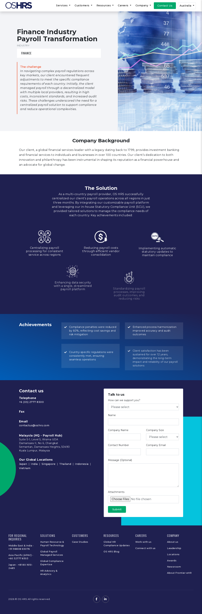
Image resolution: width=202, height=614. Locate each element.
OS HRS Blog (111, 551)
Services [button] (62, 5)
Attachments (116, 497)
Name (112, 420)
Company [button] (142, 5)
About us (172, 542)
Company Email (156, 450)
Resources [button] (104, 5)
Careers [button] (123, 5)
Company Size (155, 435)
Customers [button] (82, 5)
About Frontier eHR (179, 573)
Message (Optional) (120, 465)
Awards (171, 560)
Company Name (118, 435)
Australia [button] (186, 5)
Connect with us (145, 548)
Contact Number (118, 450)
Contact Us (164, 5)
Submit (117, 514)
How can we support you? (124, 405)
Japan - (13, 564)
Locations (173, 554)
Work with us (143, 542)
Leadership (174, 548)
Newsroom (174, 566)
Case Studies (80, 542)
